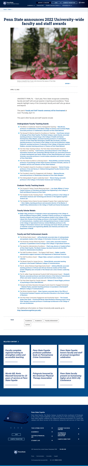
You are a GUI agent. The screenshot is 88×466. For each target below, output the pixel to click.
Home (5, 9)
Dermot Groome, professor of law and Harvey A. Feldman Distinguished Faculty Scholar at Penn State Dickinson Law (44, 169)
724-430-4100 (63, 449)
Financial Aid (40, 5)
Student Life (35, 440)
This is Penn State (37, 428)
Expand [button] (67, 83)
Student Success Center (52, 5)
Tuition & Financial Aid (38, 436)
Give (56, 2)
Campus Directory (64, 439)
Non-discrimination (40, 456)
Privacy (32, 456)
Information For (66, 5)
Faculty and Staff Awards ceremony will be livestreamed (45, 111)
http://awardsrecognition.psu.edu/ (29, 310)
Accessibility (48, 456)
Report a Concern (43, 2)
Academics (30, 5)
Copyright (56, 456)
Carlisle (27, 324)
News (9, 9)
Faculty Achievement (51, 320)
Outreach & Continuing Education (62, 434)
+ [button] (52, 428)
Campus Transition (69, 2)
